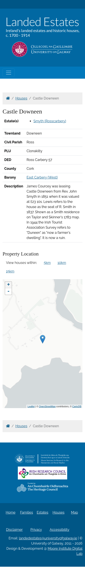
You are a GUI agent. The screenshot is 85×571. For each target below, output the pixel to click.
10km (62, 263)
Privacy (36, 530)
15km (10, 271)
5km (47, 263)
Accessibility (59, 530)
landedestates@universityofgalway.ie (48, 538)
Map (74, 512)
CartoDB (76, 406)
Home (10, 512)
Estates (42, 512)
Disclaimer (14, 530)
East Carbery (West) (42, 177)
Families (26, 512)
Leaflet (31, 406)
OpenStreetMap (47, 406)
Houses (21, 98)
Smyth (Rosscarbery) (49, 121)
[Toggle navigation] (9, 72)
